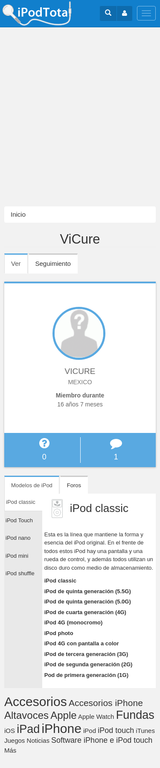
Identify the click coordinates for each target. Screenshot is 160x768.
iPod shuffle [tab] (20, 573)
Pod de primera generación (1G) (86, 675)
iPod (89, 730)
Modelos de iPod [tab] (31, 485)
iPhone (61, 728)
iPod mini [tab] (17, 556)
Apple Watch (96, 716)
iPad (28, 729)
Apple (63, 715)
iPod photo (58, 633)
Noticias (38, 740)
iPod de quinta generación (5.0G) (87, 601)
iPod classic (60, 580)
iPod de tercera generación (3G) (86, 654)
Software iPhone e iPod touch (101, 740)
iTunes (145, 730)
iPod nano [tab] (18, 538)
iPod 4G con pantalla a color (81, 643)
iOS (9, 730)
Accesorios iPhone (106, 703)
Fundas (135, 715)
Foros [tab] (74, 485)
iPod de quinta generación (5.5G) (87, 591)
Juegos (14, 740)
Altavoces (26, 715)
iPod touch (116, 730)
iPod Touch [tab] (19, 520)
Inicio (18, 214)
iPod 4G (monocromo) (73, 622)
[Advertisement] (80, 117)
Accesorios (35, 701)
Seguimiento (53, 263)
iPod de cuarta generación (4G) (85, 612)
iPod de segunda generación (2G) (88, 664)
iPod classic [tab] (20, 502)
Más (10, 750)
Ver (19, 266)
